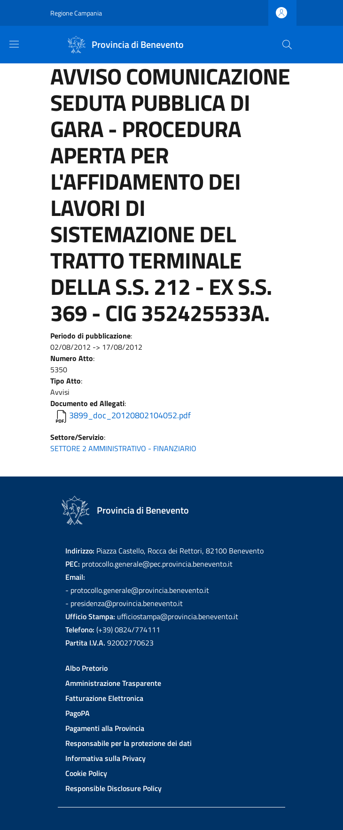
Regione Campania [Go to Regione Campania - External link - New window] (76, 13)
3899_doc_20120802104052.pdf (130, 415)
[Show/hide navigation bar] (14, 44)
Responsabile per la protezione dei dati (128, 743)
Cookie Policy (86, 773)
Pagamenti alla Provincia (104, 728)
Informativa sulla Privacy (105, 758)
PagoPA (77, 713)
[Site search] (287, 44)
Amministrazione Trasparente (113, 683)
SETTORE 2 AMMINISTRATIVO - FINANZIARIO (123, 448)
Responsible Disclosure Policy (113, 788)
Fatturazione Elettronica (104, 698)
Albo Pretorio (86, 668)
